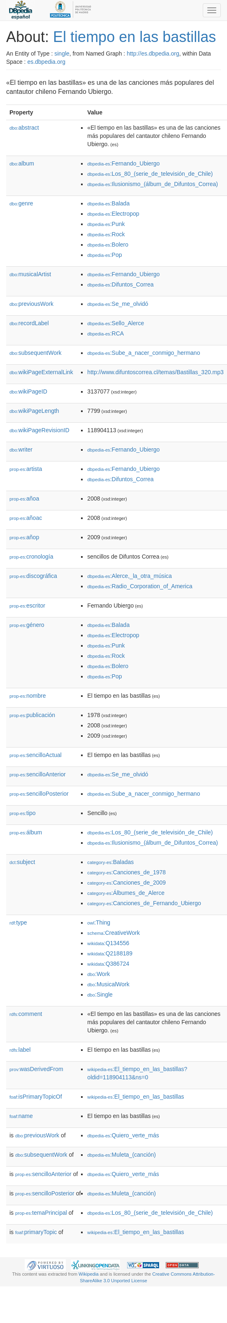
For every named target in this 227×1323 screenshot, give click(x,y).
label (19, 1049)
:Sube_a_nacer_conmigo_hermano (143, 352)
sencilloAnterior (37, 774)
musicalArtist (30, 274)
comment (25, 1014)
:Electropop (113, 213)
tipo (22, 813)
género (26, 625)
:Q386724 (108, 963)
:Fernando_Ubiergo (123, 163)
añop (24, 537)
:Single (99, 994)
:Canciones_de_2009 (126, 882)
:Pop (104, 255)
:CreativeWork (113, 932)
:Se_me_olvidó (117, 303)
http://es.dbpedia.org (153, 53)
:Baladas (110, 862)
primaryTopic (36, 1232)
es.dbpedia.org (46, 61)
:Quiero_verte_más (123, 1135)
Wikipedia (89, 1274)
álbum (25, 832)
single (61, 53)
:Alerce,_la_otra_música (129, 576)
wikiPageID (28, 391)
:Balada (108, 203)
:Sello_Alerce (115, 323)
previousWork (31, 303)
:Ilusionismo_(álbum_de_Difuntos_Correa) (152, 184)
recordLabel (29, 323)
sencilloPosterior (39, 793)
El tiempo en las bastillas (134, 36)
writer (20, 449)
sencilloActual (35, 755)
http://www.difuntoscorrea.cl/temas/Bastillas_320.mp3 (155, 372)
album (21, 163)
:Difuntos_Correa (120, 284)
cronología (31, 556)
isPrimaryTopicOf (35, 1096)
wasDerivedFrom (36, 1069)
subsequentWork (35, 352)
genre (21, 203)
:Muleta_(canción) (121, 1154)
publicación (32, 715)
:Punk (106, 224)
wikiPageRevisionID (39, 430)
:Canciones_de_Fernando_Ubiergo (144, 903)
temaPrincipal (41, 1212)
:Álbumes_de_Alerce (125, 893)
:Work (98, 974)
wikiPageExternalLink (41, 372)
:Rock (106, 234)
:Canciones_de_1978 (126, 872)
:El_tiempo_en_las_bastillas (135, 1096)
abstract (24, 127)
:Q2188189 (109, 953)
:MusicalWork (108, 984)
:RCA (105, 333)
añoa (24, 498)
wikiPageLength (34, 411)
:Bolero (107, 244)
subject (22, 862)
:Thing (98, 922)
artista (25, 469)
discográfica (33, 576)
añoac (25, 518)
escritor (27, 605)
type (18, 922)
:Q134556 (108, 943)
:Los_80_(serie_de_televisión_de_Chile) (150, 173)
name (21, 1116)
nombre (27, 695)
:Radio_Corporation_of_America (139, 586)
